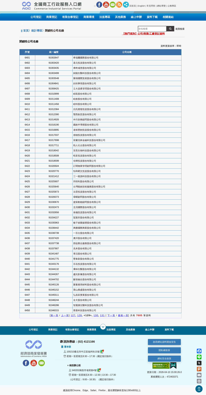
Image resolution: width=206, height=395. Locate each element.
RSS (119, 5)
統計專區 (36, 30)
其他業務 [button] (120, 16)
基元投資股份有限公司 (84, 63)
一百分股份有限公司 (83, 233)
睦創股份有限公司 (82, 99)
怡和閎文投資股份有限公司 (87, 171)
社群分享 (126, 5)
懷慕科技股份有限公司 (84, 310)
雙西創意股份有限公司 (84, 114)
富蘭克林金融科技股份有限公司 (89, 140)
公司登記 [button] (35, 16)
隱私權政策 (164, 350)
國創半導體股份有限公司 (85, 125)
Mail (113, 5)
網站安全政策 (164, 358)
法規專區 (111, 329)
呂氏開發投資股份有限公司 (87, 109)
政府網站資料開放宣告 (164, 342)
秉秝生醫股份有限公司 (84, 269)
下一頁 (111, 315)
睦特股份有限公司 (82, 104)
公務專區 (172, 6)
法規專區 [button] (104, 16)
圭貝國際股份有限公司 (84, 207)
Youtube (106, 5)
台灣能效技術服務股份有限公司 (89, 186)
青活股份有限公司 (82, 253)
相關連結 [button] (168, 16)
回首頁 (132, 6)
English (141, 6)
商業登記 (52, 329)
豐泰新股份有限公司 (83, 259)
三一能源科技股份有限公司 (87, 176)
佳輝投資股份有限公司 (84, 161)
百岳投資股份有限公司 (84, 264)
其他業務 (130, 329)
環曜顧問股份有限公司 (84, 197)
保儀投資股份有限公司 (84, 212)
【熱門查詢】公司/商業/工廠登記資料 (143, 33)
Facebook (99, 5)
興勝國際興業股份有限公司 (87, 228)
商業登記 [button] (51, 16)
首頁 (26, 30)
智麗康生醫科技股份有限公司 (88, 305)
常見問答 (151, 6)
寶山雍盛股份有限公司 (84, 290)
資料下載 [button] (152, 16)
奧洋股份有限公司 (82, 238)
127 (73, 315)
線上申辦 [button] (136, 16)
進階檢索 (180, 29)
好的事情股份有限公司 (84, 83)
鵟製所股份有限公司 (83, 217)
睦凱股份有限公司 (82, 94)
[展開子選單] (103, 327)
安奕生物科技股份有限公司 (87, 150)
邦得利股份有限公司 (83, 181)
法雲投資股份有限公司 (84, 192)
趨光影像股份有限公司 (84, 274)
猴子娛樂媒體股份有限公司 (87, 222)
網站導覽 (161, 6)
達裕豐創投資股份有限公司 (87, 130)
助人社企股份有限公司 (84, 145)
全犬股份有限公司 (82, 300)
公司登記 (33, 329)
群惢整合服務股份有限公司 (87, 243)
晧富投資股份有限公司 (84, 155)
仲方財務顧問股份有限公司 (87, 119)
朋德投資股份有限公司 (84, 135)
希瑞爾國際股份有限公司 (85, 57)
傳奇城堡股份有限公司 (84, 68)
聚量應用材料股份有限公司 (87, 284)
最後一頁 (123, 315)
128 (79, 315)
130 (96, 315)
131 (102, 315)
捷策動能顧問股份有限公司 (87, 202)
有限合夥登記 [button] (70, 16)
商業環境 (91, 329)
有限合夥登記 (72, 329)
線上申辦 (149, 329)
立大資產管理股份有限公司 (87, 88)
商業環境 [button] (88, 16)
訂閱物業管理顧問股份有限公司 (89, 166)
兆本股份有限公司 (82, 248)
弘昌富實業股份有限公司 (85, 295)
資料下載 (169, 329)
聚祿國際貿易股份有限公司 (87, 78)
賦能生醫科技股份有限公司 (87, 73)
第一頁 (54, 315)
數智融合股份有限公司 (84, 279)
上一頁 (65, 315)
